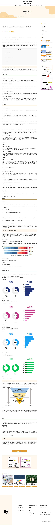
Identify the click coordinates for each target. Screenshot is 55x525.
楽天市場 (37, 5)
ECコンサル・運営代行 (20, 507)
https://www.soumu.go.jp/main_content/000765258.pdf (15, 277)
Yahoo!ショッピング (32, 5)
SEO (22, 5)
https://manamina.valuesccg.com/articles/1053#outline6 (20, 255)
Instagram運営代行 (20, 509)
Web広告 (26, 5)
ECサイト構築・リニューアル (21, 510)
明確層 (6, 62)
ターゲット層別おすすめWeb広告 (8, 59)
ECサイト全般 (14, 5)
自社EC (41, 5)
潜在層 (6, 60)
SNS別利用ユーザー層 (8, 58)
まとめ (5, 63)
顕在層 (6, 61)
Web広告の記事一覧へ (19, 451)
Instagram (19, 5)
